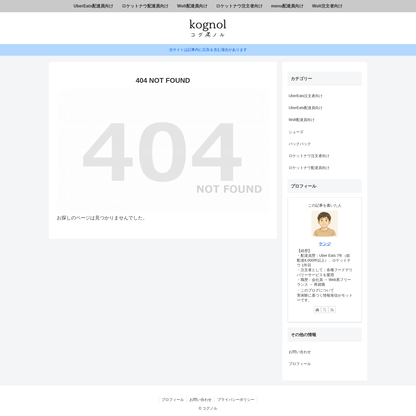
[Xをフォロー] (324, 309)
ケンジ (325, 243)
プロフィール (300, 364)
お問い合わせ (300, 352)
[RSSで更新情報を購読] (332, 309)
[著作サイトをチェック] (317, 309)
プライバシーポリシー (235, 399)
